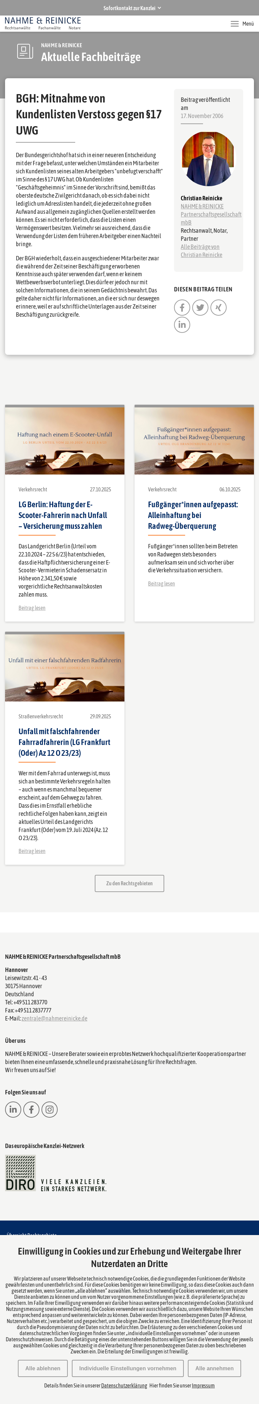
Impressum (203, 1385)
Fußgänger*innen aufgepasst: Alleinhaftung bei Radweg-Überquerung (193, 515)
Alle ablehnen (42, 1368)
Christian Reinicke (201, 198)
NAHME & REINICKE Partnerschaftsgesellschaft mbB (211, 214)
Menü (242, 24)
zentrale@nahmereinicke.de (54, 1018)
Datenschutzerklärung (124, 1385)
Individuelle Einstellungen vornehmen (127, 1368)
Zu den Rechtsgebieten (129, 883)
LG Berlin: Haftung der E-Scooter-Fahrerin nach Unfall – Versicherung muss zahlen (63, 515)
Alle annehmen (214, 1368)
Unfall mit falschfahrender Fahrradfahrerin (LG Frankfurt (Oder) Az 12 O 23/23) (64, 742)
